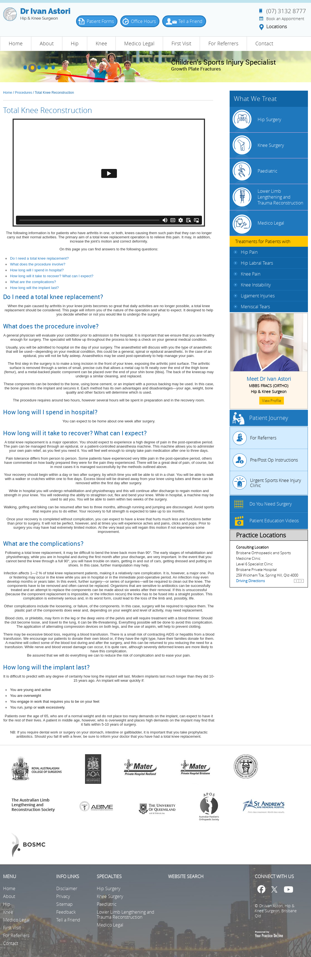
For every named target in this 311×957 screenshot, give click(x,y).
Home (16, 43)
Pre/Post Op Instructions (274, 460)
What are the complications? (33, 282)
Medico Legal (139, 43)
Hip (75, 43)
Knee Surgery (271, 145)
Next (301, 583)
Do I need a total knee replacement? (39, 258)
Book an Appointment (285, 18)
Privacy (63, 896)
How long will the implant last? (34, 288)
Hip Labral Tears (257, 263)
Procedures (23, 93)
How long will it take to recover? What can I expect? (51, 276)
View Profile (271, 400)
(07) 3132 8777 (286, 11)
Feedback (66, 912)
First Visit (181, 43)
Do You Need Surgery (270, 504)
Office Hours (143, 21)
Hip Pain (249, 252)
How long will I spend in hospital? (37, 270)
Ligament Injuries (258, 296)
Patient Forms (100, 21)
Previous (296, 583)
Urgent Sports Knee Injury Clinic (275, 482)
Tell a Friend (190, 21)
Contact (264, 43)
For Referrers (223, 43)
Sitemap (64, 904)
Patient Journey (268, 418)
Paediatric (267, 171)
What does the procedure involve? (37, 264)
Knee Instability (256, 285)
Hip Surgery (269, 119)
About (47, 43)
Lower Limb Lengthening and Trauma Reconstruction (280, 197)
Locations (276, 27)
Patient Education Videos (274, 521)
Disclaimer (66, 888)
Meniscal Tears (255, 307)
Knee (101, 43)
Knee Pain (250, 274)
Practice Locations (261, 535)
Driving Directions (250, 580)
